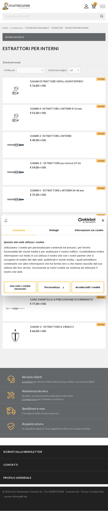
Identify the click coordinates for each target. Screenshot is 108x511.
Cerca (102, 16)
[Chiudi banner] (103, 220)
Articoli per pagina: (57, 70)
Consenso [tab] (19, 230)
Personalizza (54, 287)
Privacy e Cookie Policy (92, 491)
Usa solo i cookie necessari (20, 287)
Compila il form (29, 399)
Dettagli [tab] (54, 230)
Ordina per (9, 70)
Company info (72, 491)
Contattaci (27, 381)
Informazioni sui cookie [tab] (89, 230)
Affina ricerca (14, 37)
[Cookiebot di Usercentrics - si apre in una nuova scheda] (80, 220)
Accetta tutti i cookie (87, 287)
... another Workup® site (15, 497)
